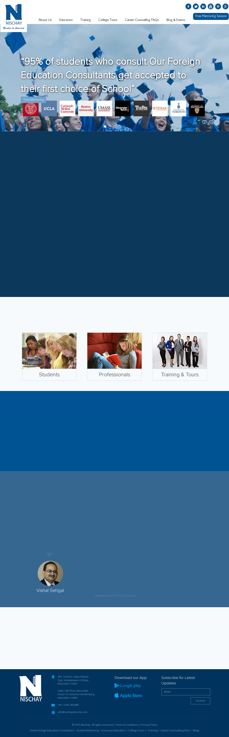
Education (66, 20)
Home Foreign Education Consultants (51, 730)
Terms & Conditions (127, 724)
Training (85, 20)
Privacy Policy (149, 724)
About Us (45, 20)
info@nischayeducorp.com (72, 712)
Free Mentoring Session (211, 16)
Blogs (196, 730)
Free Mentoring (34, 99)
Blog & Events (175, 20)
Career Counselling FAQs (142, 20)
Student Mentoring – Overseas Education (101, 730)
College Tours (107, 20)
